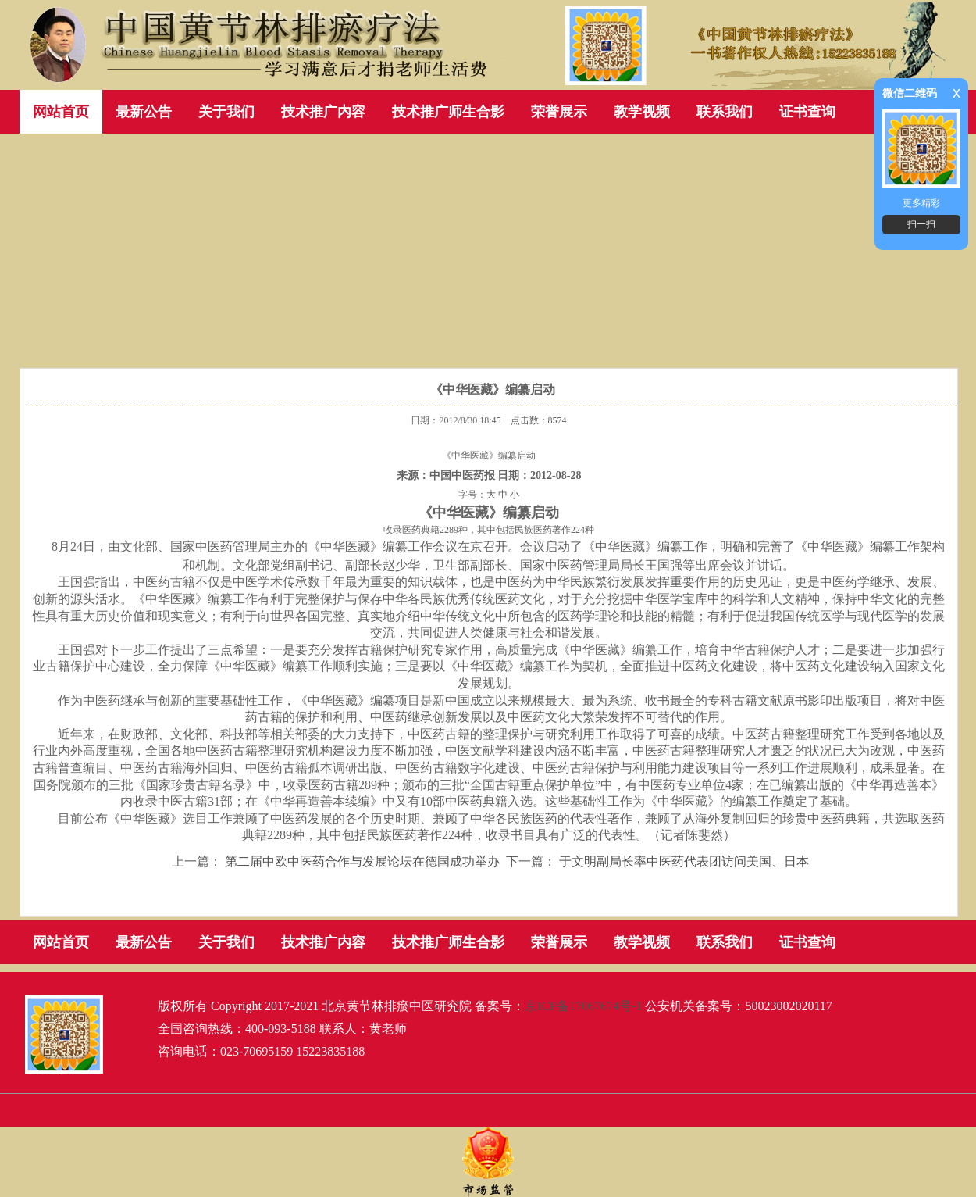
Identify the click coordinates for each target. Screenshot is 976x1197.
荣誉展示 (559, 112)
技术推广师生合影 (448, 112)
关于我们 (226, 112)
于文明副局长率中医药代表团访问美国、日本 (684, 861)
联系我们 (724, 112)
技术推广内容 (323, 112)
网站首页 (61, 112)
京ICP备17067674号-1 (583, 1006)
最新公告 (144, 112)
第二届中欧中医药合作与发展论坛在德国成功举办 (362, 861)
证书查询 (807, 112)
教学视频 (642, 112)
